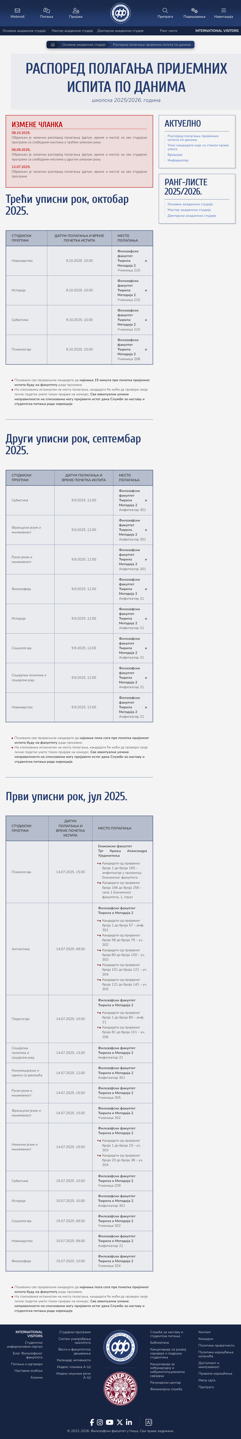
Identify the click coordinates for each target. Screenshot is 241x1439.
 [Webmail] (17, 13)
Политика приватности (216, 1345)
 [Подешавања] (194, 13)
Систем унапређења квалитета (75, 1341)
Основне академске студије (24, 30)
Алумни (37, 1377)
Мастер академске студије (72, 30)
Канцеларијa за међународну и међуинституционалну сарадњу (167, 1370)
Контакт (204, 1332)
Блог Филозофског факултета (28, 1355)
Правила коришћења (215, 1373)
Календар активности (74, 1360)
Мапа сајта (206, 1380)
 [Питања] (46, 13)
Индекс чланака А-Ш (74, 1367)
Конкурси (205, 1339)
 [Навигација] (223, 13)
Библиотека (159, 1342)
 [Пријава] (76, 13)
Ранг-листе (168, 30)
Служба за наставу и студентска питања (166, 1334)
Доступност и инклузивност (209, 1365)
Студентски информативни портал (25, 1344)
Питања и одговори (27, 1364)
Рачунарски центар (165, 1382)
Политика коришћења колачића (215, 1354)
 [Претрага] (165, 13)
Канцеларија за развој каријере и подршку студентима (168, 1353)
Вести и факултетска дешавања (74, 1351)
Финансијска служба (166, 1389)
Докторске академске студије (120, 30)
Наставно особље (28, 1370)
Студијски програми (75, 1332)
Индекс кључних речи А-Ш (73, 1375)
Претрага (206, 1387)
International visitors (217, 30)
